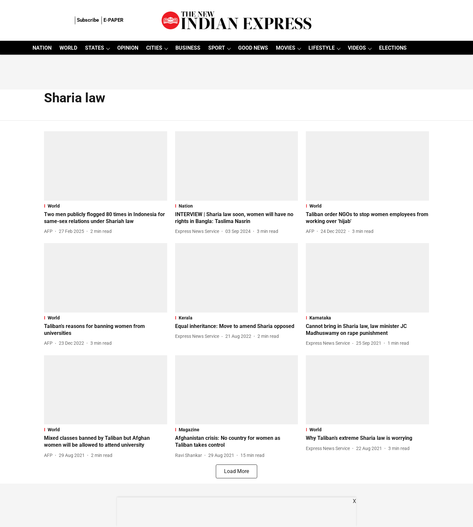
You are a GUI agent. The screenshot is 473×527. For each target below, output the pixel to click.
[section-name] (105, 206)
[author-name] (49, 231)
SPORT (216, 48)
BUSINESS (187, 48)
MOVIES (285, 48)
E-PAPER (113, 20)
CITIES (154, 48)
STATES (94, 48)
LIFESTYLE (321, 48)
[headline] (105, 218)
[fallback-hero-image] (105, 166)
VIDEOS (357, 48)
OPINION (127, 48)
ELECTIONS (393, 48)
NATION (42, 48)
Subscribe (88, 20)
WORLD (68, 48)
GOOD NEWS (253, 48)
